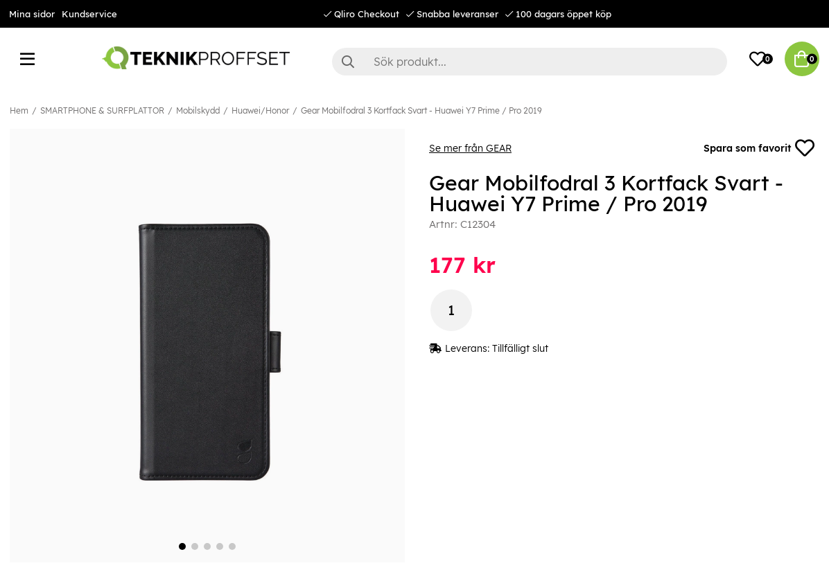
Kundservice (89, 13)
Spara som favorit (759, 148)
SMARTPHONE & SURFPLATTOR (102, 110)
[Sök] (529, 61)
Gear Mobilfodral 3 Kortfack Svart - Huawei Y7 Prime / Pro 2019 (421, 110)
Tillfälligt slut (520, 348)
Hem (19, 110)
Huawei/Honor (260, 110)
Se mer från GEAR (470, 148)
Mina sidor (32, 13)
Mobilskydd (198, 110)
